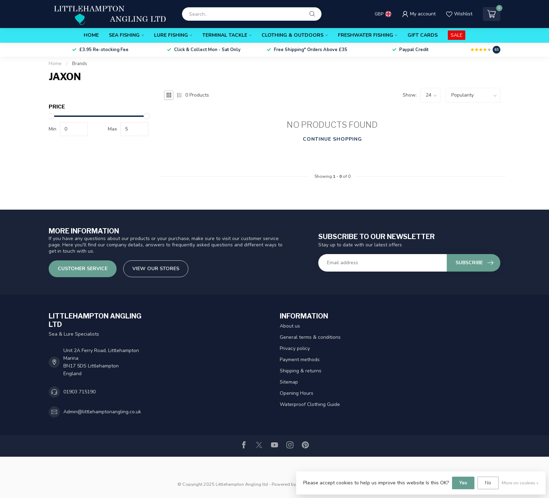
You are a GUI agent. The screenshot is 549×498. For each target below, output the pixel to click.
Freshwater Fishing (365, 35)
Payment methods (300, 359)
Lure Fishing (171, 35)
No (488, 482)
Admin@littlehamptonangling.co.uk (102, 411)
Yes (463, 482)
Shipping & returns (300, 370)
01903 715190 (79, 391)
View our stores (155, 268)
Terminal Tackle (224, 35)
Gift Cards (423, 35)
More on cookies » (520, 483)
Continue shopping (332, 139)
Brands (79, 64)
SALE (457, 35)
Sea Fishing (124, 35)
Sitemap (289, 382)
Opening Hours (296, 393)
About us (290, 326)
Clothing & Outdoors (293, 35)
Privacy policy (295, 348)
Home (91, 35)
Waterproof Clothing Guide (310, 404)
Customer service (82, 268)
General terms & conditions (310, 337)
